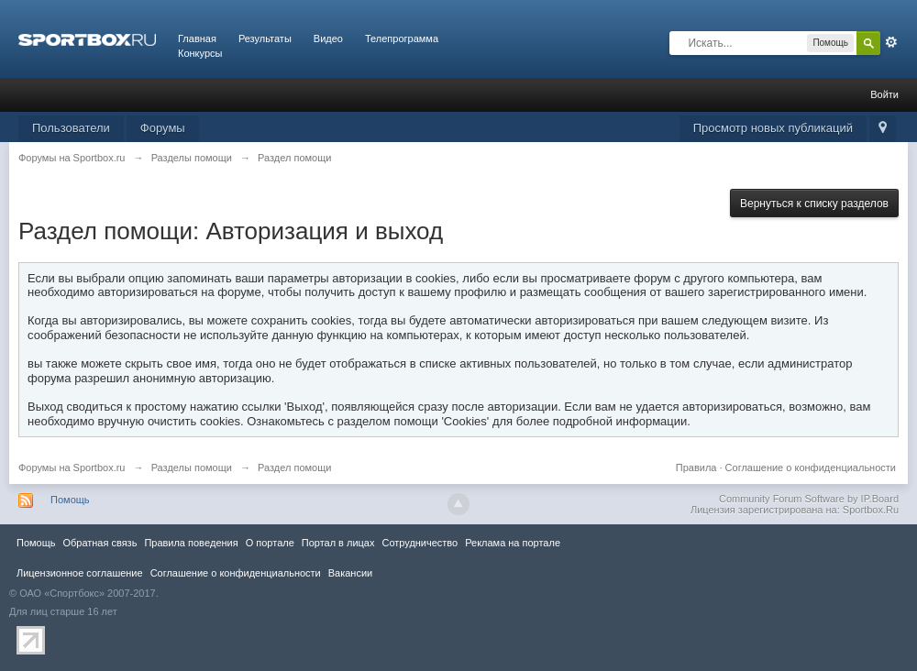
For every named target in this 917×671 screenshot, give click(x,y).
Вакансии (350, 572)
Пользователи (71, 128)
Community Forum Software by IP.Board (809, 498)
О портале (270, 542)
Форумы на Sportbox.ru (72, 467)
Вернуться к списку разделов (814, 203)
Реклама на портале (512, 542)
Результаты (265, 38)
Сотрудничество (419, 542)
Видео (328, 38)
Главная (197, 38)
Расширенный (891, 42)
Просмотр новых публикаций (773, 128)
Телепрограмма (401, 38)
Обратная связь (99, 542)
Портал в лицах (338, 542)
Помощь (70, 499)
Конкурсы (200, 53)
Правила (696, 467)
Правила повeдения (191, 542)
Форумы (162, 128)
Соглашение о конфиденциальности (810, 467)
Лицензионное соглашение (80, 572)
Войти (884, 94)
